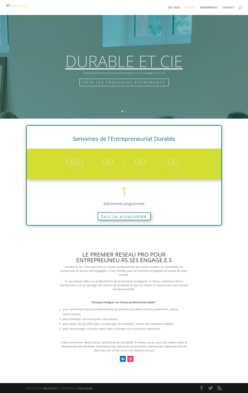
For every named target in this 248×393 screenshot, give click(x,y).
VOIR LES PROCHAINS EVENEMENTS (124, 87)
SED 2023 (174, 7)
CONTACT (228, 7)
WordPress (50, 388)
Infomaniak (85, 388)
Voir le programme (124, 216)
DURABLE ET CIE (124, 66)
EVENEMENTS (208, 7)
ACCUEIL (189, 7)
